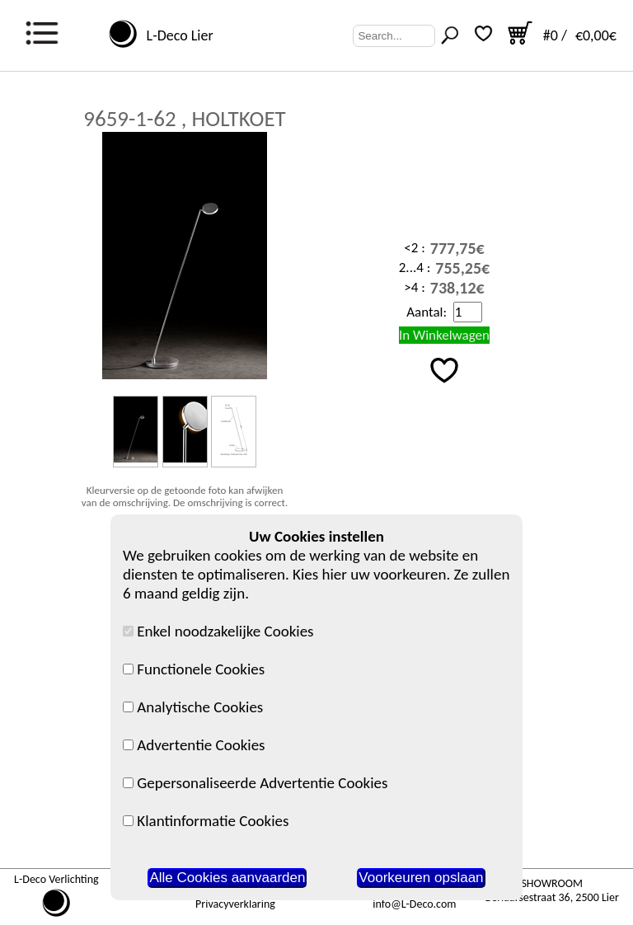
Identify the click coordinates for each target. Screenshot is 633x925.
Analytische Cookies (193, 706)
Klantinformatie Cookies (205, 820)
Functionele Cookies (194, 669)
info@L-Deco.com (414, 904)
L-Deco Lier (176, 35)
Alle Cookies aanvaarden (227, 877)
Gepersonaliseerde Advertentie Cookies (255, 782)
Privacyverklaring (235, 904)
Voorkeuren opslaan (421, 877)
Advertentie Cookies (194, 744)
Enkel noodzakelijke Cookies (218, 631)
